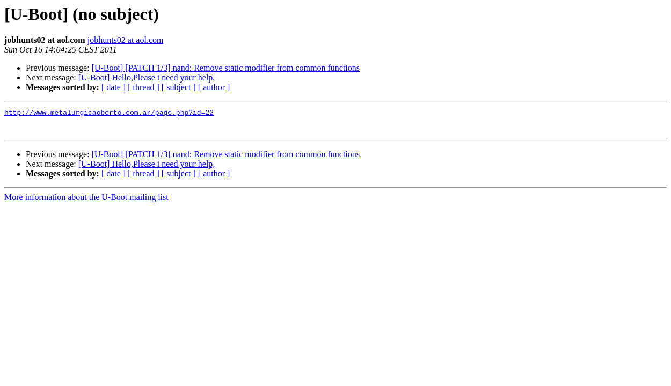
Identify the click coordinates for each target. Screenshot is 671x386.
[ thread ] (143, 87)
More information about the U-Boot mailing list (86, 201)
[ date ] (113, 87)
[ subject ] (179, 87)
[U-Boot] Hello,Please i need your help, (146, 77)
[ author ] (214, 87)
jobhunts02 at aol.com (125, 39)
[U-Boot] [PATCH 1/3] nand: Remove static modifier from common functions (226, 67)
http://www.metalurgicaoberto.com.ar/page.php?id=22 (109, 113)
